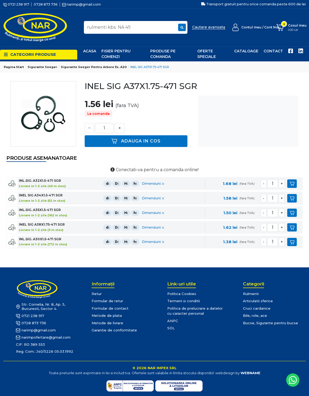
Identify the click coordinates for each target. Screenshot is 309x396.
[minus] (264, 183)
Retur (97, 294)
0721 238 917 (16, 4)
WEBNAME (250, 373)
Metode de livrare (107, 323)
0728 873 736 (46, 4)
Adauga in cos (136, 141)
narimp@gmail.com (81, 4)
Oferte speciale (206, 54)
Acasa (89, 51)
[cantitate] (272, 183)
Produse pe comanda (162, 54)
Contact (273, 51)
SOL (171, 328)
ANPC (172, 321)
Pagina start (14, 67)
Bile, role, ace (255, 315)
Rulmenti (251, 294)
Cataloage (246, 51)
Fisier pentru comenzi (116, 54)
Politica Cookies (181, 294)
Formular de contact (110, 308)
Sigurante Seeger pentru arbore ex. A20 (94, 67)
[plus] (282, 183)
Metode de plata (107, 315)
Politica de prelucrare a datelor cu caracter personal (195, 311)
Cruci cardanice (257, 308)
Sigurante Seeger (42, 67)
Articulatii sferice (258, 301)
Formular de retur (107, 301)
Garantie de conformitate (114, 330)
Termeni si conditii (183, 301)
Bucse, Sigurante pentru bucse (270, 323)
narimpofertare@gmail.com (43, 337)
